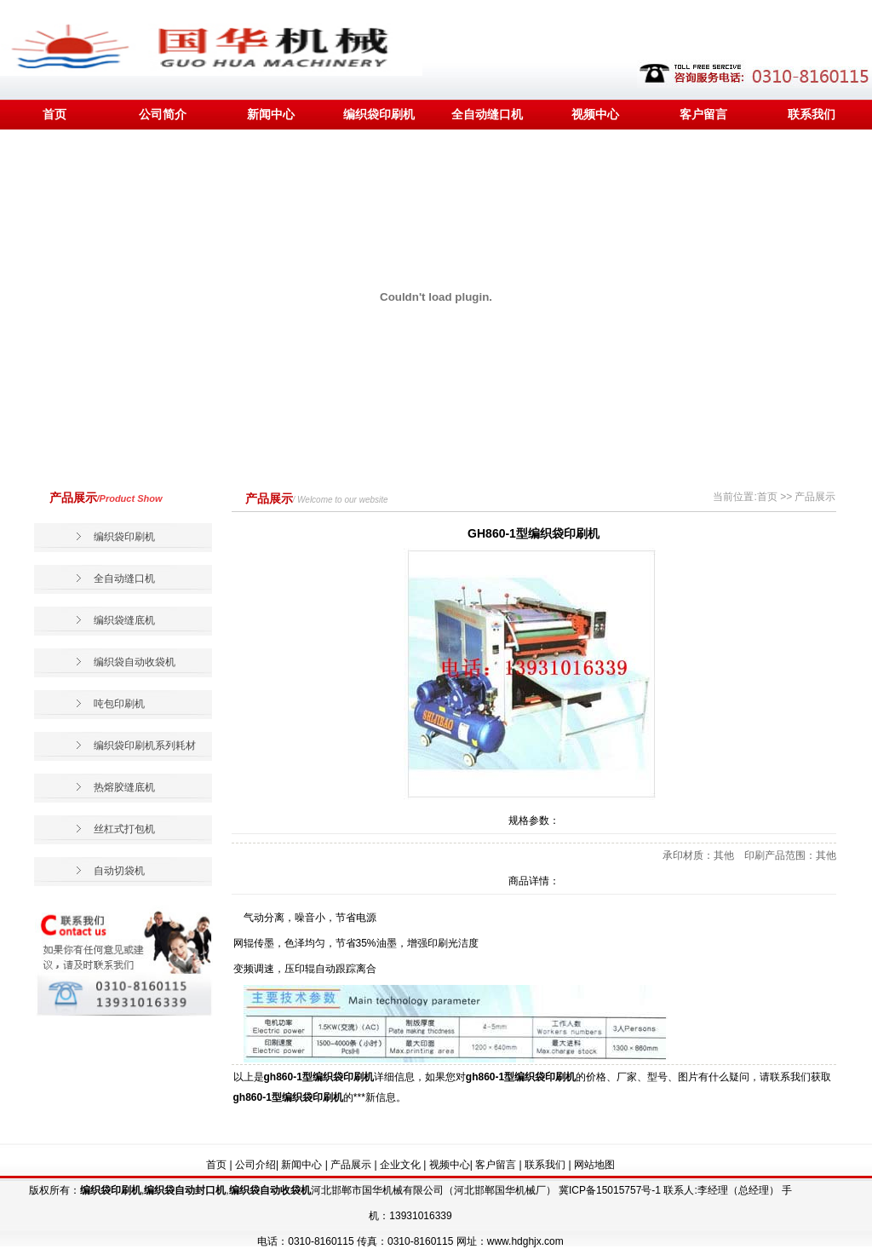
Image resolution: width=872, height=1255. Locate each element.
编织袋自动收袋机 (134, 662)
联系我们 (811, 114)
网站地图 (594, 1165)
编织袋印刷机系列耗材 (145, 745)
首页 (54, 114)
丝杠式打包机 (124, 829)
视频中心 (595, 114)
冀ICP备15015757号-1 (610, 1190)
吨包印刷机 (119, 704)
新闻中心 (271, 114)
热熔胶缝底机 (124, 787)
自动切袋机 (119, 871)
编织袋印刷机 (379, 114)
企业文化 (400, 1165)
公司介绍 (255, 1165)
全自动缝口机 (487, 114)
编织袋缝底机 (124, 620)
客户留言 (703, 114)
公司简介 (162, 114)
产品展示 (350, 1165)
